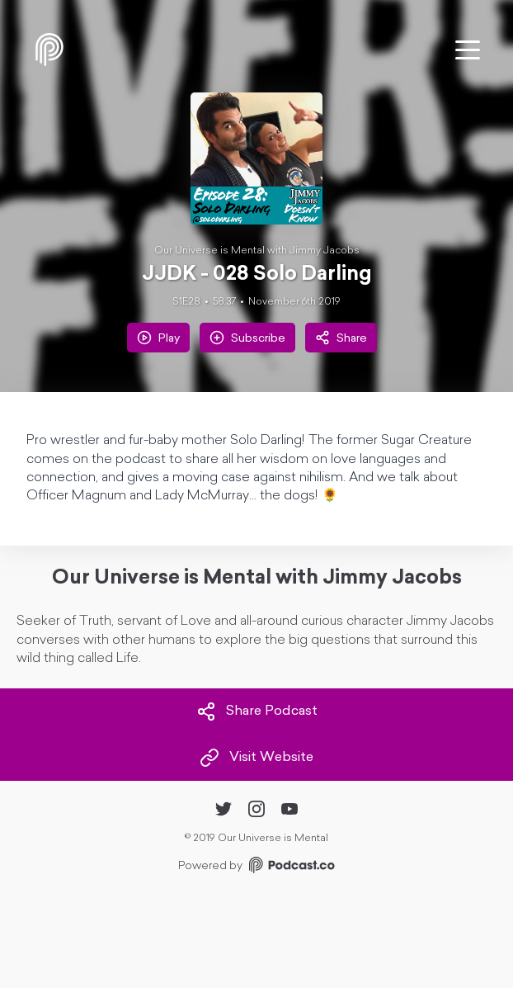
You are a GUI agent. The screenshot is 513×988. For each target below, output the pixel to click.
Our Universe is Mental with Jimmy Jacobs (257, 251)
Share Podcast (257, 711)
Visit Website (256, 758)
